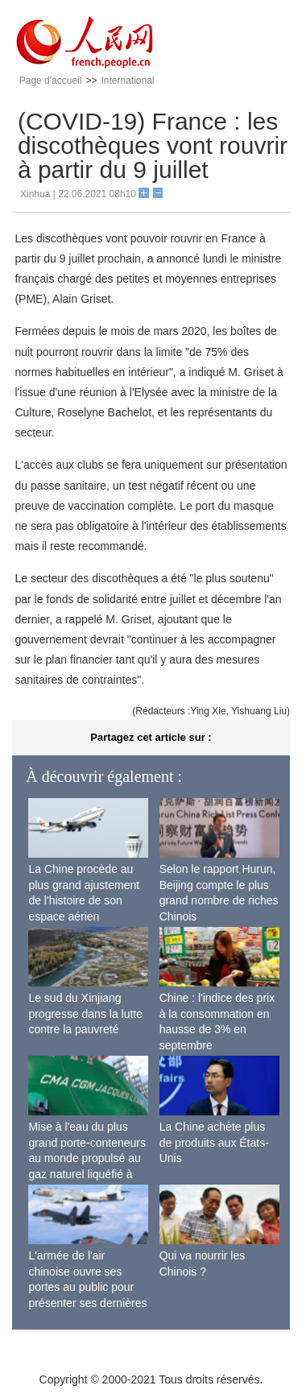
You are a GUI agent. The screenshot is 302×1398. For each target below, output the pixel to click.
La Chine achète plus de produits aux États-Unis (214, 1142)
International (127, 80)
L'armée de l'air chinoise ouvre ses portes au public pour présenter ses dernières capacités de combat (87, 1287)
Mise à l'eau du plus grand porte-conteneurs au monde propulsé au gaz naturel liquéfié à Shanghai (87, 1158)
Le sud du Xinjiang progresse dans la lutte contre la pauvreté (85, 1013)
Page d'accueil (50, 80)
